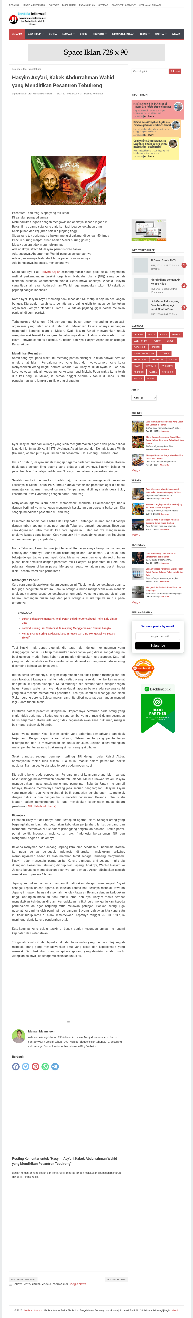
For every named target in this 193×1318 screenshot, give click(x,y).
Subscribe (157, 645)
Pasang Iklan (87, 5)
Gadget (171, 341)
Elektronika (140, 341)
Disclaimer (69, 5)
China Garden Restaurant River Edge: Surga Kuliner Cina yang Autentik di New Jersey (165, 440)
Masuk (175, 1310)
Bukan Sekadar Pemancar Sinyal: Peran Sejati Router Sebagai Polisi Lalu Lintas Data (164, 572)
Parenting (167, 366)
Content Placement (124, 5)
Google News (77, 1284)
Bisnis (83, 34)
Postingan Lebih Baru (23, 1279)
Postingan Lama (116, 1279)
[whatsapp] (45, 1066)
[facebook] (16, 1066)
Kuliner (173, 359)
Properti (98, 34)
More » (136, 470)
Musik (137, 366)
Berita (53, 34)
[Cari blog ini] (150, 71)
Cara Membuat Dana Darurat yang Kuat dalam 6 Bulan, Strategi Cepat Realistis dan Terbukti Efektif (150, 143)
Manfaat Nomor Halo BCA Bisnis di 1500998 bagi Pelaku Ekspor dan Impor (152, 105)
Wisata (176, 34)
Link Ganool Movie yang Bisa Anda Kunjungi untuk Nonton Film (165, 305)
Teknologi (168, 372)
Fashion (157, 341)
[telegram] (55, 1066)
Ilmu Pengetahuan (123, 34)
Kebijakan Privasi (150, 5)
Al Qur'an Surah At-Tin (164, 260)
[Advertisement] (68, 126)
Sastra (159, 34)
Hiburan (155, 347)
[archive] (144, 398)
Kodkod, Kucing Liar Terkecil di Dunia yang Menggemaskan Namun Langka (66, 628)
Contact (54, 5)
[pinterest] (35, 1066)
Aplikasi (138, 334)
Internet (164, 353)
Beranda (14, 5)
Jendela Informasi (34, 5)
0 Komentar (164, 431)
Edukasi (67, 34)
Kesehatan (157, 359)
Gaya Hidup (34, 34)
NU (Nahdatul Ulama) (42, 806)
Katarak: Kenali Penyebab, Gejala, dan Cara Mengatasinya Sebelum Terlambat (152, 124)
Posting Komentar (93, 93)
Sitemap (103, 5)
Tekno (143, 34)
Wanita (138, 378)
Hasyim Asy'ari (51, 272)
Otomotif (151, 366)
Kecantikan (140, 359)
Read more (149, 116)
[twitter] (25, 1066)
